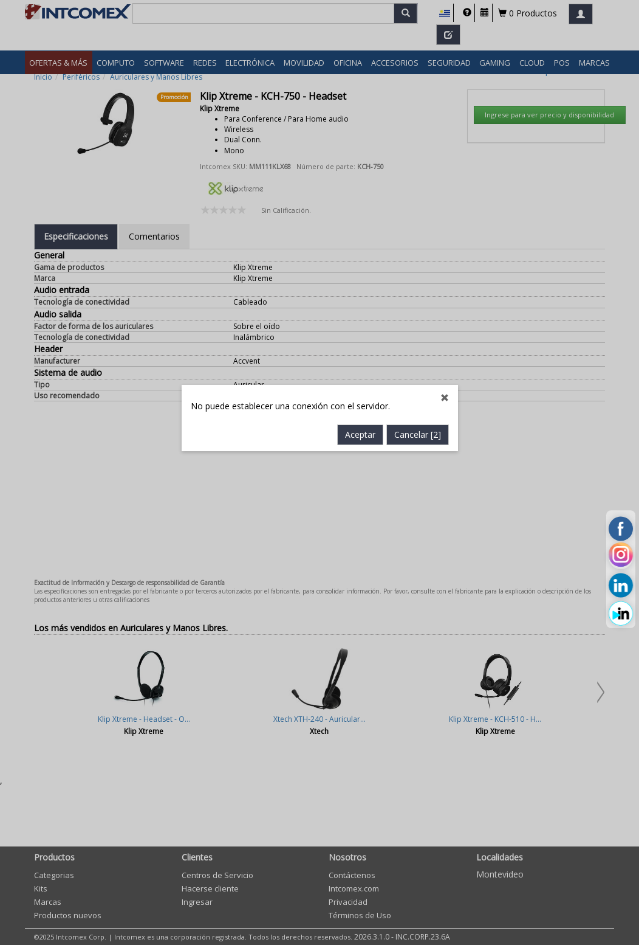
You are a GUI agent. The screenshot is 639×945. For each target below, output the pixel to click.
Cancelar (417, 365)
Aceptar (360, 365)
